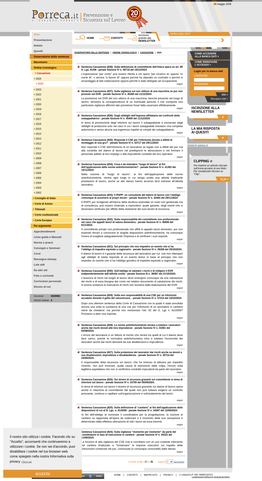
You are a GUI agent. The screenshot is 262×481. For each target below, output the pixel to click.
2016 (38, 124)
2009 (38, 158)
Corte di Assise (44, 203)
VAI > (224, 94)
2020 (38, 104)
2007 (38, 168)
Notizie (38, 45)
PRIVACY (168, 475)
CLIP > (224, 179)
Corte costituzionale (46, 214)
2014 (38, 133)
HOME (90, 38)
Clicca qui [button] (27, 461)
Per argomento (42, 225)
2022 (38, 94)
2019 (38, 109)
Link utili (39, 264)
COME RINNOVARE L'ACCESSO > (206, 63)
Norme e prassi (43, 242)
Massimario (40, 62)
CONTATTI (117, 38)
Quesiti (38, 51)
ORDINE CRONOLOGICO (125, 53)
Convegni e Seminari (47, 248)
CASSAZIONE (147, 53)
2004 (38, 182)
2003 (38, 187)
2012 (38, 143)
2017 (38, 119)
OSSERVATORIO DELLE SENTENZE (91, 53)
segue (180, 84)
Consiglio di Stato (45, 198)
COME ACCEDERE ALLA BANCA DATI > (207, 55)
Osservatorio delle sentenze (51, 56)
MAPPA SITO (150, 475)
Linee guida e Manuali (47, 237)
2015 (38, 128)
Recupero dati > (219, 98)
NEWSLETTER (146, 38)
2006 (38, 173)
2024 (40, 83)
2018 (38, 114)
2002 (38, 192)
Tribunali (40, 209)
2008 (38, 163)
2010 (38, 153)
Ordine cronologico (45, 67)
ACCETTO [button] (42, 473)
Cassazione (43, 73)
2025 (38, 78)
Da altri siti (40, 270)
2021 (38, 99)
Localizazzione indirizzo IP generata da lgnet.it (211, 477)
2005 (38, 178)
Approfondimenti (44, 231)
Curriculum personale (47, 281)
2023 (38, 89)
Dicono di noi (42, 286)
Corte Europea (43, 220)
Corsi (37, 253)
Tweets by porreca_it (197, 145)
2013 (38, 138)
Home (37, 34)
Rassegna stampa (45, 259)
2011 (38, 148)
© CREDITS (185, 475)
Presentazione (43, 40)
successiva (179, 461)
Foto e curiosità (44, 275)
